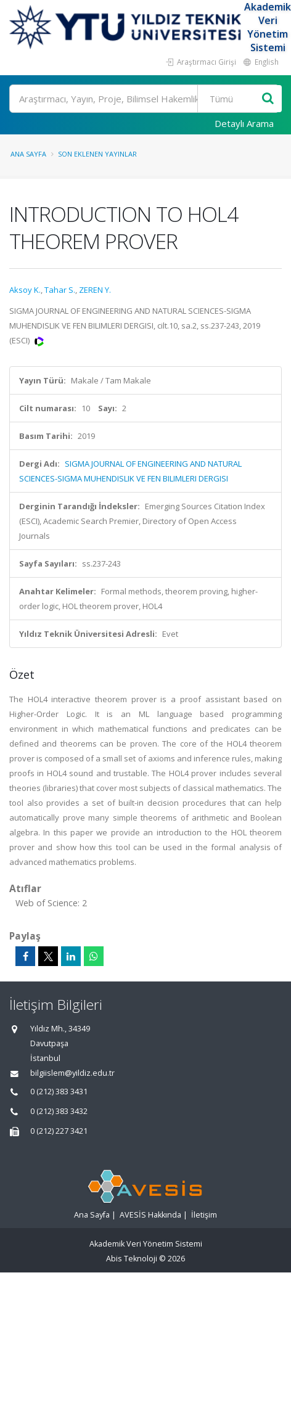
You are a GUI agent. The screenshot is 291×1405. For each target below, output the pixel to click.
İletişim (204, 1215)
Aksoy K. (25, 289)
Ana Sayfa (28, 153)
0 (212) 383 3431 (59, 1091)
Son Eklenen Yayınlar (97, 153)
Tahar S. (59, 289)
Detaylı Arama (244, 123)
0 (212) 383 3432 (59, 1111)
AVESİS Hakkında (150, 1215)
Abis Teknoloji (131, 1258)
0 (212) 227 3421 (59, 1131)
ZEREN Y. (95, 289)
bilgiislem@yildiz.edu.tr (72, 1073)
